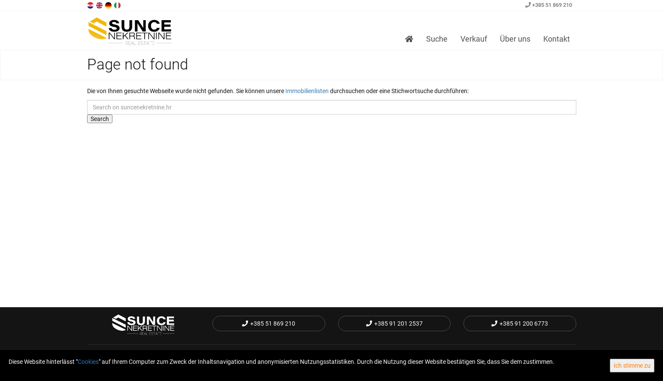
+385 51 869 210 (548, 5)
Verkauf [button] (473, 38)
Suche (437, 38)
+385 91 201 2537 (394, 323)
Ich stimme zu (632, 365)
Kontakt (556, 38)
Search (100, 118)
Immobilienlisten (307, 91)
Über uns (515, 38)
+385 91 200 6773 (519, 323)
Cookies (88, 361)
